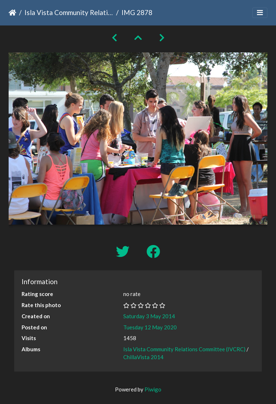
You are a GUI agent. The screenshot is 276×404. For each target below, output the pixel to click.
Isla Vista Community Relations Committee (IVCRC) (68, 12)
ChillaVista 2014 (143, 357)
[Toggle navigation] (259, 13)
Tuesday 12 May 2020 (150, 327)
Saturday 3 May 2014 (149, 316)
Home (12, 13)
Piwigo (152, 389)
